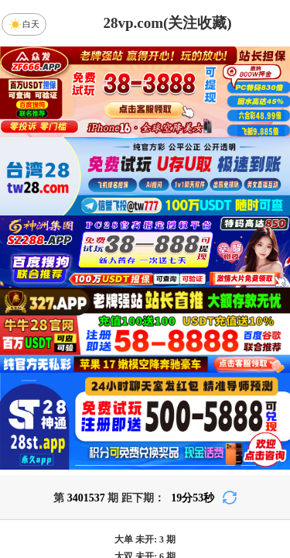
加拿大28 (40, 482)
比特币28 (249, 482)
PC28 (142, 441)
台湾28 (180, 482)
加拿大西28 (110, 482)
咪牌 (249, 373)
